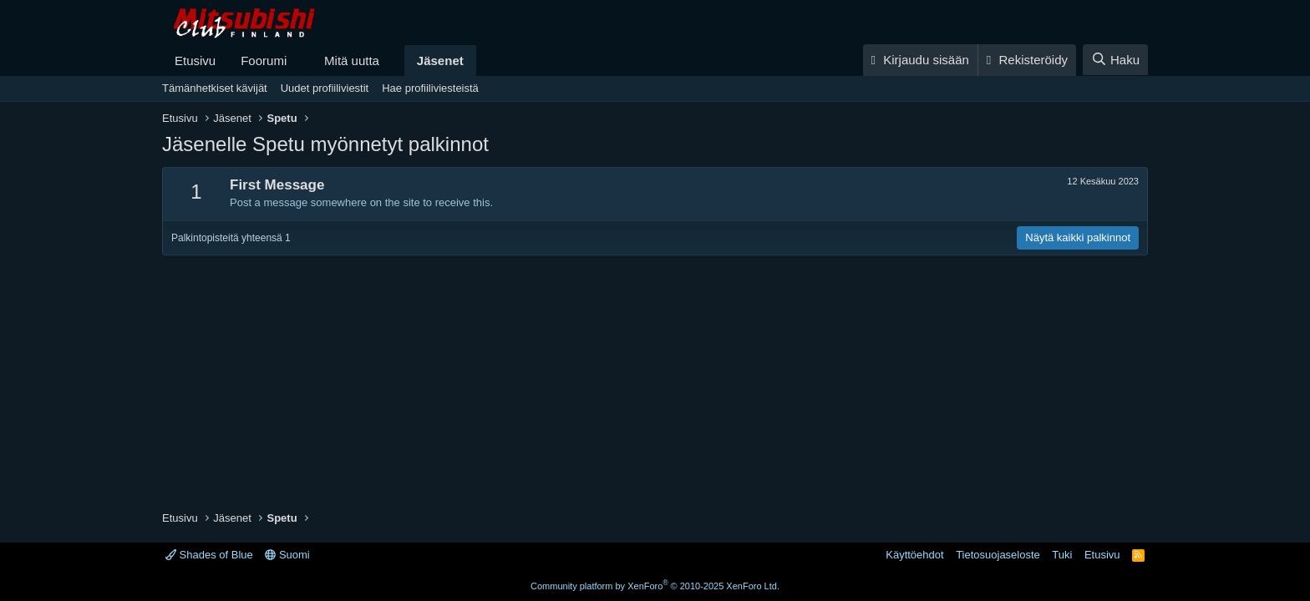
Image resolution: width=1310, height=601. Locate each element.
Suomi (287, 554)
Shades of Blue (209, 554)
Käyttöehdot (914, 554)
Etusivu (195, 60)
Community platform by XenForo (655, 586)
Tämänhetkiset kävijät (214, 88)
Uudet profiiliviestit (325, 88)
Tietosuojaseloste (998, 554)
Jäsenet (440, 60)
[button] (300, 60)
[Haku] (1115, 59)
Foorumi (264, 60)
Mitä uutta (351, 60)
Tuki (1062, 554)
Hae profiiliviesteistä (430, 88)
